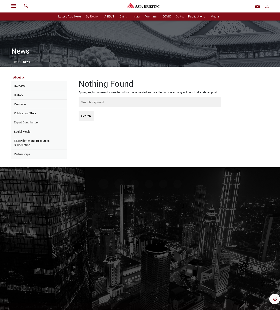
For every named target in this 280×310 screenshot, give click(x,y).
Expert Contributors (26, 122)
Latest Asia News (69, 16)
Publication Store (25, 113)
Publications (196, 16)
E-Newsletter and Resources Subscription (31, 143)
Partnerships (22, 154)
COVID (166, 16)
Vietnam (151, 16)
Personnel (20, 104)
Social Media (22, 132)
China (123, 16)
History (18, 95)
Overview (19, 86)
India (136, 16)
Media (215, 16)
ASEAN (109, 16)
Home (15, 62)
